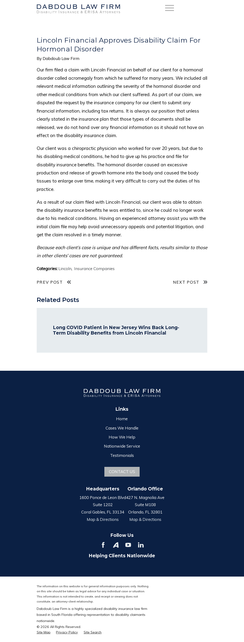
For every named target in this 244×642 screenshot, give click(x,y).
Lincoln (64, 268)
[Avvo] (116, 545)
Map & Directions (103, 519)
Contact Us (122, 471)
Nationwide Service (122, 446)
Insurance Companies (94, 268)
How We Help (122, 437)
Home (122, 418)
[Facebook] (103, 545)
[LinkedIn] (141, 545)
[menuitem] (44, 632)
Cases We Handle (122, 427)
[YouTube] (128, 545)
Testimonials (122, 455)
